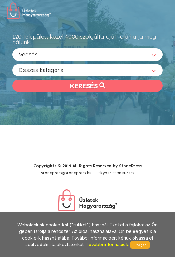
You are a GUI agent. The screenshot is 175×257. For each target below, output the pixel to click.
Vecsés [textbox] (28, 54)
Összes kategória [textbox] (41, 70)
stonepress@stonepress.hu (66, 173)
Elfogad (140, 245)
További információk (107, 244)
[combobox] (87, 54)
